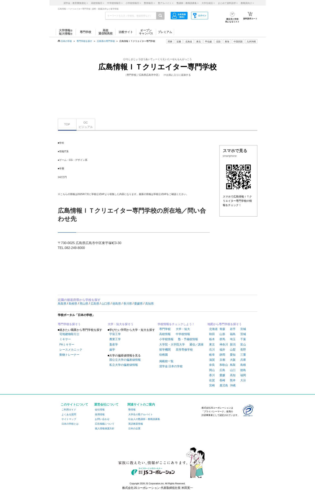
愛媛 (222, 375)
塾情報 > (149, 3)
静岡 (222, 354)
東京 (212, 344)
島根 (243, 364)
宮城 (243, 329)
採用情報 (100, 414)
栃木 (212, 339)
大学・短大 (183, 329)
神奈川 (224, 344)
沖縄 (233, 385)
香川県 (128, 303)
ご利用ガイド (68, 409)
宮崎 (212, 385)
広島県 (95, 303)
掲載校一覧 (166, 361)
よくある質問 (68, 414)
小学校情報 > (133, 3)
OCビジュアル (86, 124)
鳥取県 (62, 303)
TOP (67, 124)
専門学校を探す (84, 41)
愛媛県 (139, 303)
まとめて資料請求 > (228, 3)
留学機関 (165, 349)
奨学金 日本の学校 (171, 366)
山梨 (233, 349)
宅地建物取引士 (69, 334)
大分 (243, 380)
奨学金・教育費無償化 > (76, 3)
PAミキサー (67, 344)
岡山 (212, 370)
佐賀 (212, 380)
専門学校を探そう (69, 324)
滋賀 (212, 359)
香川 (212, 375)
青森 (222, 329)
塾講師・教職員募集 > (188, 3)
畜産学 (113, 344)
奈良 (212, 364)
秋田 (212, 334)
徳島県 (117, 303)
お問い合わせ (102, 419)
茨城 (243, 334)
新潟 (233, 344)
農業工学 (115, 339)
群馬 (222, 339)
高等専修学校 (184, 349)
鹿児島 (224, 385)
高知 (233, 375)
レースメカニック (70, 349)
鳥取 (233, 364)
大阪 (233, 359)
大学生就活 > (208, 3)
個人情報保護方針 (104, 428)
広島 (222, 370)
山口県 (106, 303)
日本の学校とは (70, 423)
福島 (233, 334)
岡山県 (84, 303)
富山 (243, 344)
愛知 (233, 354)
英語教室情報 (135, 423)
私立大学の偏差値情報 (123, 364)
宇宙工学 (115, 334)
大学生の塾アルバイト (140, 414)
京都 (222, 359)
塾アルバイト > (165, 3)
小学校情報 (166, 339)
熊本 (233, 380)
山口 (233, 370)
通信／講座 (196, 344)
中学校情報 (183, 334)
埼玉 (233, 339)
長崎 (222, 380)
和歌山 (224, 364)
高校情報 (165, 334)
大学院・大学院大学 (172, 344)
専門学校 (165, 329)
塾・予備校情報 (188, 339)
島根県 (73, 303)
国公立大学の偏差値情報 (125, 359)
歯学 (112, 349)
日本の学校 (66, 41)
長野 (243, 349)
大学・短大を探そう (120, 324)
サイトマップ (68, 419)
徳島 (243, 370)
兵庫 (243, 359)
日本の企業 (134, 428)
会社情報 (100, 409)
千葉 (243, 339)
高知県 (149, 303)
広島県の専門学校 (106, 41)
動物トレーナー (69, 354)
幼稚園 (163, 354)
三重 (243, 354)
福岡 (243, 375)
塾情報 (132, 409)
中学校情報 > (114, 3)
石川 (212, 349)
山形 (222, 334)
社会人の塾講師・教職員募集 (144, 419)
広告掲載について (104, 423)
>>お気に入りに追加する (177, 74)
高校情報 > (97, 3)
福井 (222, 349)
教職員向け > (247, 3)
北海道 (188, 41)
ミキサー (65, 339)
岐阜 (212, 354)
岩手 (233, 329)
